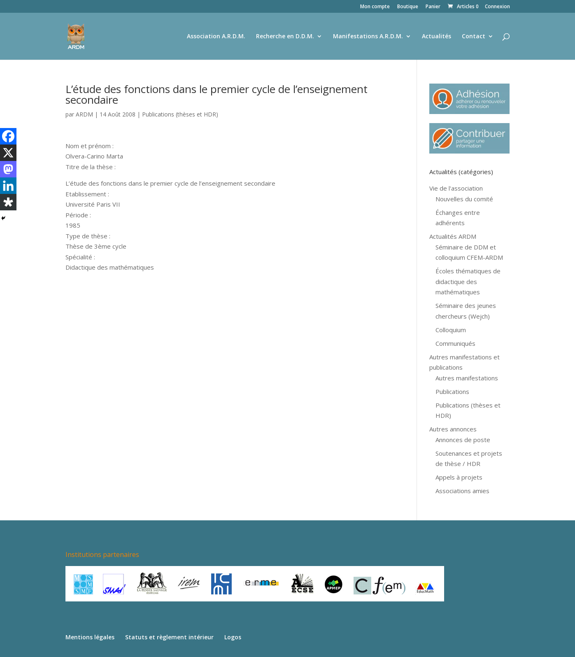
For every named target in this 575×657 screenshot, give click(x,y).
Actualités (436, 36)
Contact (473, 36)
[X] (8, 152)
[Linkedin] (8, 185)
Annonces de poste (462, 440)
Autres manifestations (466, 378)
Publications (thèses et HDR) (180, 114)
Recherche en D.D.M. (285, 36)
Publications (452, 391)
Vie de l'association (456, 188)
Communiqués (455, 343)
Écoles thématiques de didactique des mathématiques (468, 281)
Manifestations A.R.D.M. (368, 36)
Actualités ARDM (452, 236)
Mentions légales (89, 637)
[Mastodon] (8, 169)
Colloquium (450, 330)
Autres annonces (453, 429)
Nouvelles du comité (464, 199)
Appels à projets (458, 477)
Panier (433, 7)
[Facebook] (8, 136)
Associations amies (462, 491)
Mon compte (375, 7)
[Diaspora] (8, 202)
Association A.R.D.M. (216, 36)
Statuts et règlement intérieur (169, 637)
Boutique (407, 7)
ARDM (84, 114)
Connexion (497, 7)
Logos (232, 637)
